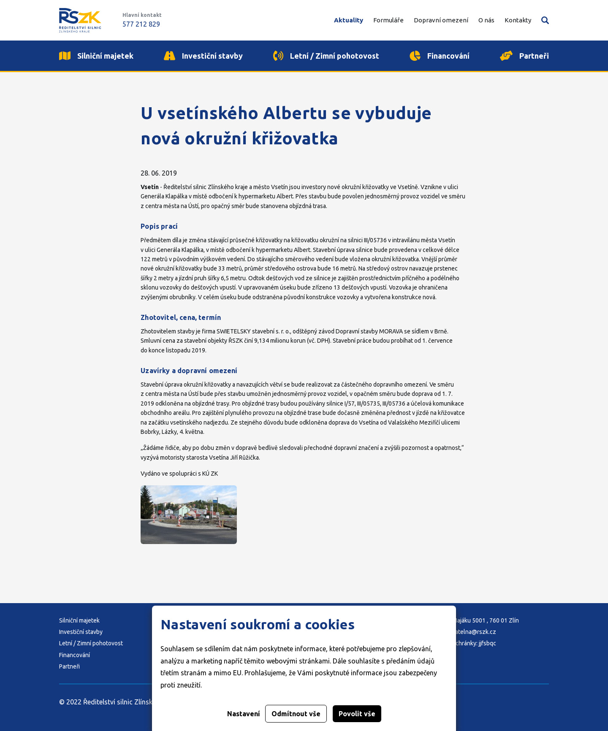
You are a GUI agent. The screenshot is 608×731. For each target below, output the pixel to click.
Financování (74, 655)
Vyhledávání (545, 20)
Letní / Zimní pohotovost (91, 643)
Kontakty (518, 20)
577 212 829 (141, 24)
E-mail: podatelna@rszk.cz (461, 631)
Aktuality (348, 20)
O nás (486, 20)
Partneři (69, 666)
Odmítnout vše (295, 713)
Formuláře (388, 20)
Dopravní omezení (441, 20)
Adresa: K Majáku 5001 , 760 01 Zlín (472, 620)
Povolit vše (357, 713)
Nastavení (243, 713)
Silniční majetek (79, 620)
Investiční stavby (81, 631)
